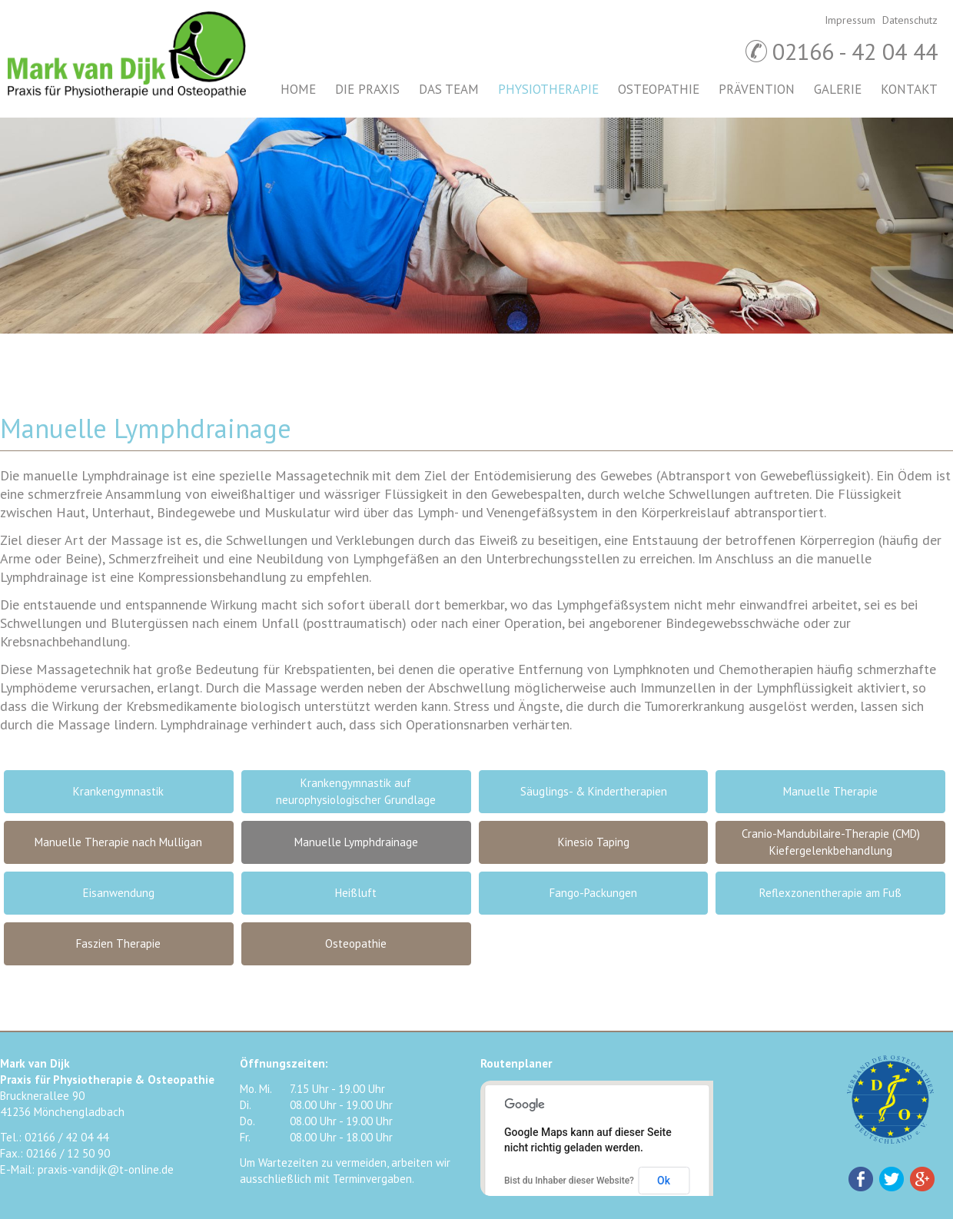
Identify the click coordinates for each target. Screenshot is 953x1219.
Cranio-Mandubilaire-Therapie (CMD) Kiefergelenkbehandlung (831, 842)
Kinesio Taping (593, 842)
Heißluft (356, 892)
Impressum (850, 20)
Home (298, 89)
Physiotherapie (548, 89)
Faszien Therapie (118, 943)
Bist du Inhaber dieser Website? (569, 1180)
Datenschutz (910, 20)
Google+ (922, 1179)
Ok (663, 1180)
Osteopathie (658, 89)
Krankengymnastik (118, 791)
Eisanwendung (118, 892)
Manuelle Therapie (830, 791)
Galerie (838, 89)
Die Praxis (367, 89)
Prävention (757, 89)
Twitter (891, 1179)
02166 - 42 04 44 (855, 51)
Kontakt (909, 89)
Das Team (449, 89)
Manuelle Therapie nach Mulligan (118, 842)
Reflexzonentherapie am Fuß (830, 892)
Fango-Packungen (593, 892)
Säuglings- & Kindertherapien (593, 791)
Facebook (860, 1179)
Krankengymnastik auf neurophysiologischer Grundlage (356, 791)
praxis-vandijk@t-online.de (106, 1169)
